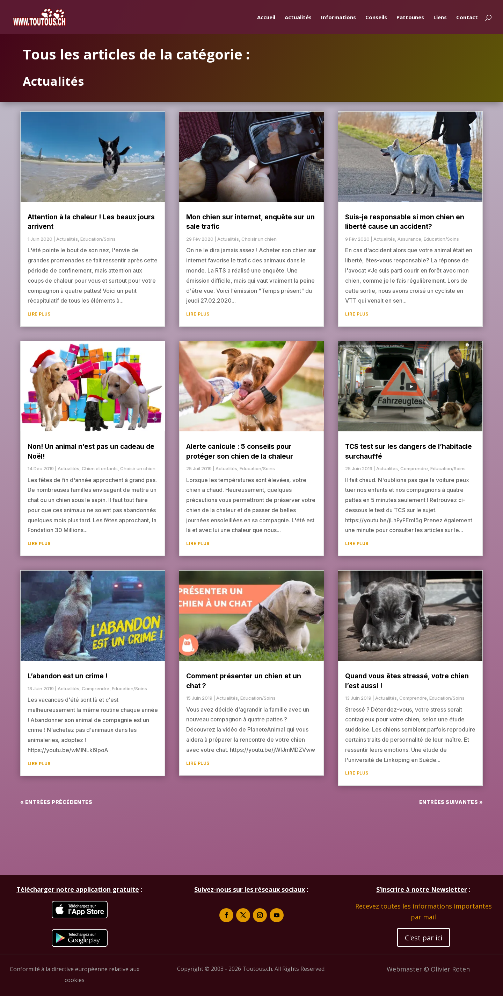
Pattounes (410, 18)
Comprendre (95, 688)
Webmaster (405, 969)
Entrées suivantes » (451, 802)
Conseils (376, 18)
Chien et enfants (100, 468)
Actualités (298, 18)
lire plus (39, 314)
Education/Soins (98, 239)
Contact (467, 18)
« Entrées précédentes (56, 802)
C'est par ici (423, 937)
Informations (338, 18)
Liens (440, 18)
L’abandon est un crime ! (68, 676)
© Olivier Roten (447, 969)
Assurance (409, 239)
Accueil (266, 18)
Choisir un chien (137, 468)
